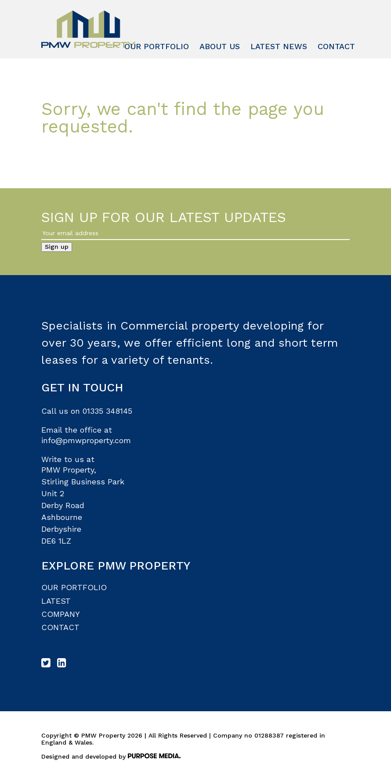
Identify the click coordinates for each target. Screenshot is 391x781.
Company (60, 614)
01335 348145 (107, 411)
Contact (336, 46)
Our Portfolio (156, 46)
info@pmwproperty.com (86, 440)
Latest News (278, 46)
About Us (219, 46)
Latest (56, 600)
